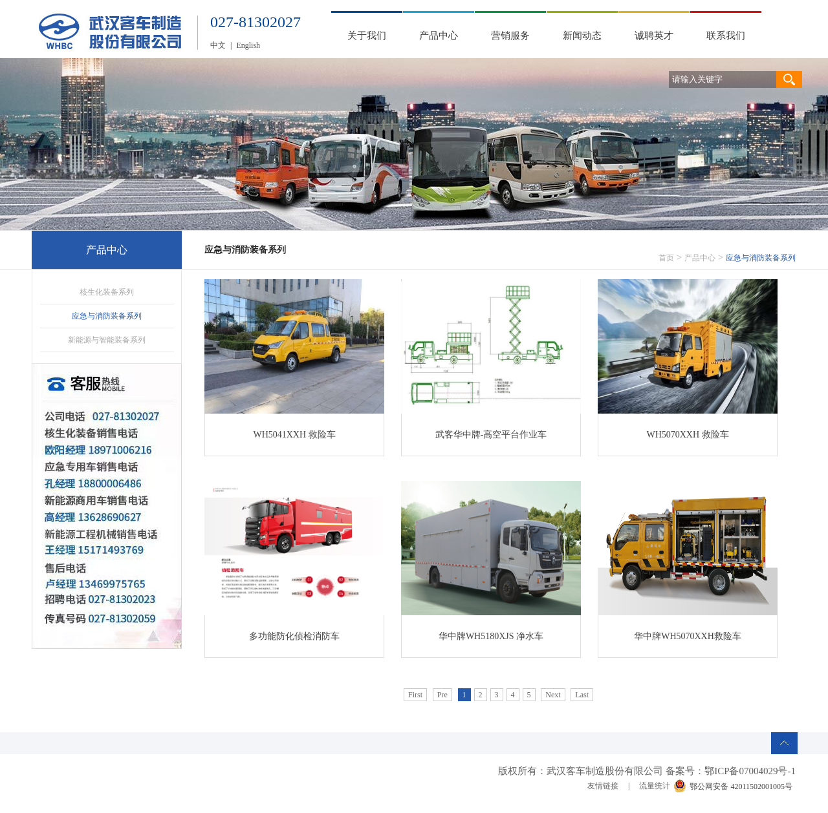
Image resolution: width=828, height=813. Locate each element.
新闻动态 (582, 35)
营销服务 (510, 35)
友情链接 (602, 785)
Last (582, 694)
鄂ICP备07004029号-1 (750, 771)
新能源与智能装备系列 (107, 339)
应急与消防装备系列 (107, 316)
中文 (218, 45)
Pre (442, 694)
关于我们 (366, 35)
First (415, 694)
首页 (666, 257)
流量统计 (654, 785)
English (248, 45)
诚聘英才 (654, 35)
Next (552, 694)
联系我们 (725, 35)
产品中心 (438, 35)
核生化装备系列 (107, 292)
